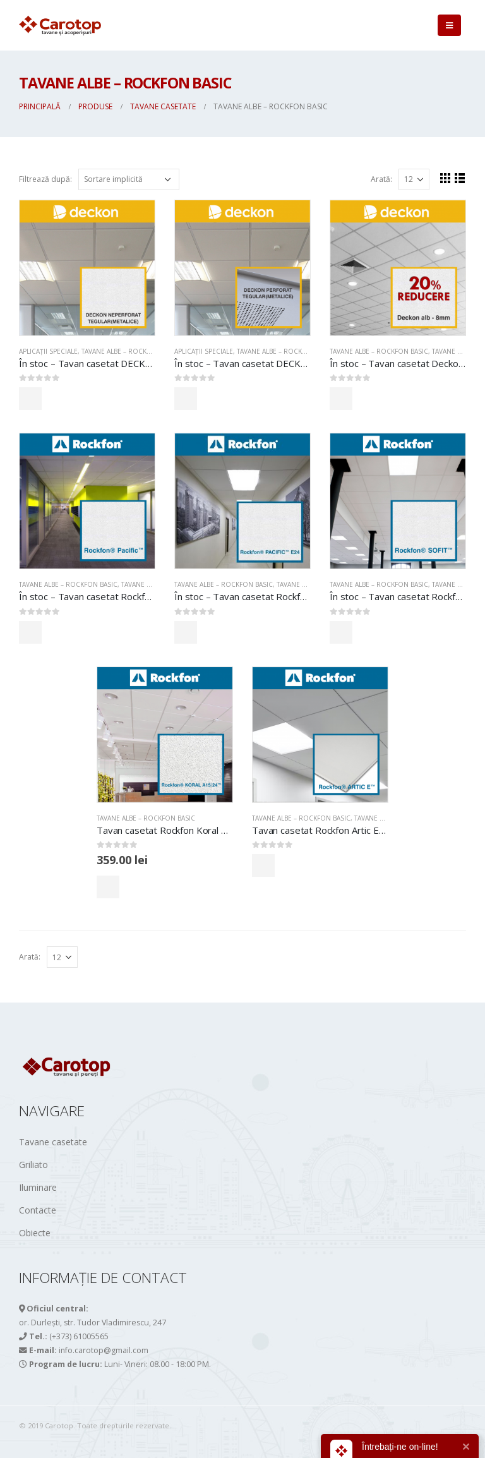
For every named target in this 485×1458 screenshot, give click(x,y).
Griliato (33, 1165)
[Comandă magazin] (128, 179)
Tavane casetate (381, 818)
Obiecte (35, 1233)
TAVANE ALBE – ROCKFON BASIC (130, 351)
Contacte (37, 1210)
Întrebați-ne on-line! (400, 1447)
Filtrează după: (45, 179)
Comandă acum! (75, 398)
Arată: (381, 179)
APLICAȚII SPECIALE (48, 351)
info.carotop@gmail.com (104, 1350)
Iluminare (38, 1187)
